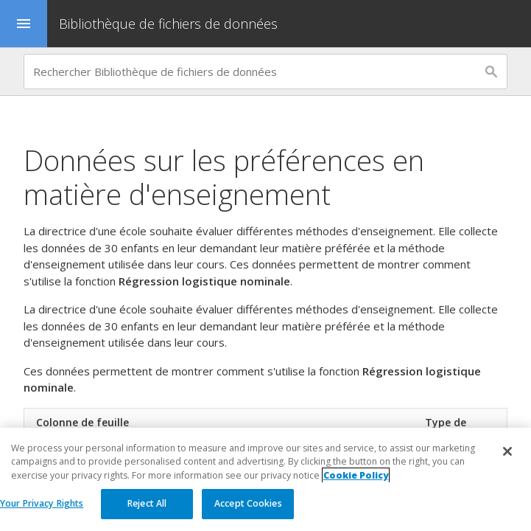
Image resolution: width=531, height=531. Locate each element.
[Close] (507, 451)
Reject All (146, 503)
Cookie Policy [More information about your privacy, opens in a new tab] (355, 475)
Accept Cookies (248, 503)
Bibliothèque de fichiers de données (168, 23)
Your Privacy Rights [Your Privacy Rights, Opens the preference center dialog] (41, 503)
